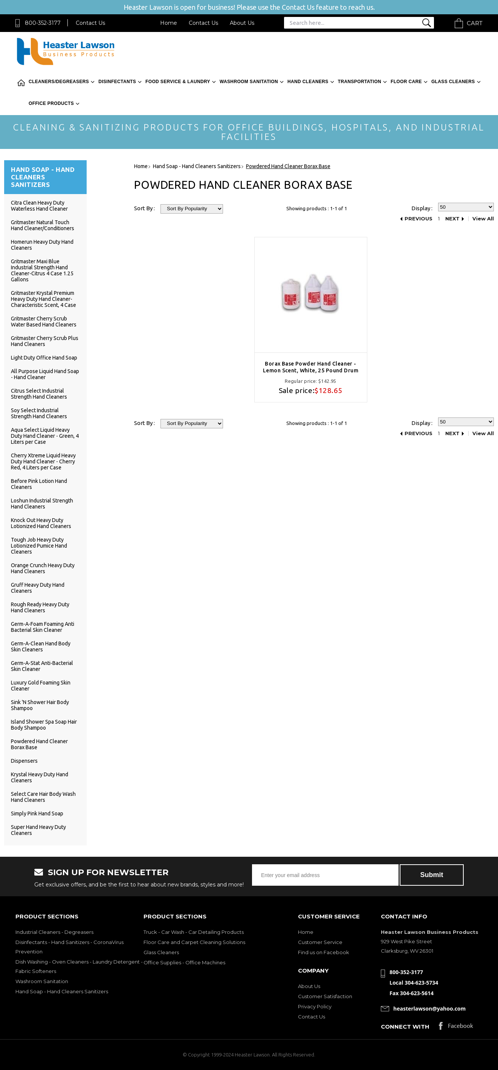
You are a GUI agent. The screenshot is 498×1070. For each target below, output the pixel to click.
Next (452, 218)
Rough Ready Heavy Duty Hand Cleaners (40, 607)
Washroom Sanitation (249, 81)
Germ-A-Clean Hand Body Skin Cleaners (40, 646)
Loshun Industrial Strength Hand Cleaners (42, 504)
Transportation (359, 81)
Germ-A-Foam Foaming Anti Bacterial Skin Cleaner (42, 627)
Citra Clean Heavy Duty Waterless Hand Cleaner (39, 206)
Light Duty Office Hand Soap (44, 358)
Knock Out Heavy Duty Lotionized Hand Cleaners (41, 523)
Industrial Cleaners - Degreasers (54, 932)
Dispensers (24, 761)
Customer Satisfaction (325, 996)
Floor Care (406, 81)
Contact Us (90, 23)
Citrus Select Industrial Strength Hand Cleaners (39, 394)
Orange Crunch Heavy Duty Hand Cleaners (43, 568)
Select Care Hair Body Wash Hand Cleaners (43, 797)
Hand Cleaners (307, 81)
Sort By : (144, 208)
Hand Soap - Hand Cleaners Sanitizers (61, 991)
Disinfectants (117, 81)
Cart (475, 23)
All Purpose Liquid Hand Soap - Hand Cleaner (45, 374)
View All (483, 218)
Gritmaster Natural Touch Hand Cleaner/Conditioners (42, 225)
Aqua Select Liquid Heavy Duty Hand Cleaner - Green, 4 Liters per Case (45, 436)
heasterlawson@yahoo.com (429, 1008)
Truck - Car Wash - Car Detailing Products (194, 932)
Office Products (51, 103)
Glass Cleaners (453, 81)
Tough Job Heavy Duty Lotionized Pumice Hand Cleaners (39, 546)
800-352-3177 (43, 23)
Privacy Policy (314, 1006)
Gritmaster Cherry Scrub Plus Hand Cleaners (44, 341)
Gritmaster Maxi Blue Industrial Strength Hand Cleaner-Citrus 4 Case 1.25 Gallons (42, 270)
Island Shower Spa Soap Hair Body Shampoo (44, 725)
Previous (418, 218)
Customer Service (320, 942)
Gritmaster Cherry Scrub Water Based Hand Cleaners (43, 322)
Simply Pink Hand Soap (37, 813)
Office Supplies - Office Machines (184, 962)
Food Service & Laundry (177, 81)
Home (168, 23)
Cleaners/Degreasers (59, 81)
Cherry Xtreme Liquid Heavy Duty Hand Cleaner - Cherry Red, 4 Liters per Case (43, 461)
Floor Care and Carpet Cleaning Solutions (194, 942)
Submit (431, 875)
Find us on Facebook (323, 952)
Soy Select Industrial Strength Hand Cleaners (39, 413)
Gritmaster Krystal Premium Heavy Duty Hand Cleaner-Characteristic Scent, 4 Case (43, 299)
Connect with (405, 1026)
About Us (242, 23)
